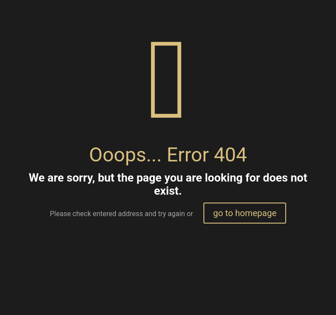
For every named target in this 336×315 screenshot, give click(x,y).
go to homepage (244, 213)
